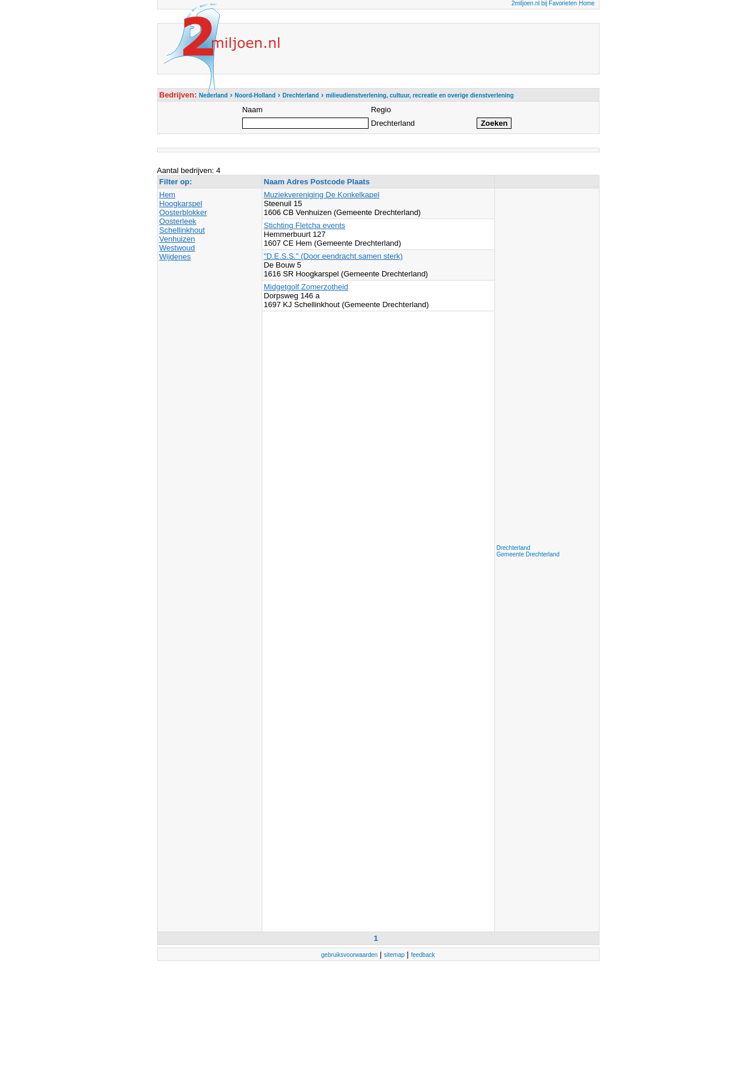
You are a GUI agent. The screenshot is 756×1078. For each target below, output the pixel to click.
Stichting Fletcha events (305, 225)
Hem (167, 194)
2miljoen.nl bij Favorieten (544, 3)
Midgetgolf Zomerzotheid (306, 286)
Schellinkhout (182, 230)
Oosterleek (178, 221)
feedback (423, 955)
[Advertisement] (544, 367)
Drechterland (513, 548)
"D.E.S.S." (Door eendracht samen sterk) (333, 256)
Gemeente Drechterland (528, 554)
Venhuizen (177, 239)
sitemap (394, 955)
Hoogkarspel (181, 203)
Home (587, 3)
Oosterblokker (183, 212)
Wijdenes (175, 256)
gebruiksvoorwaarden (349, 955)
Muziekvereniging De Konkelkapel (322, 194)
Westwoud (177, 247)
